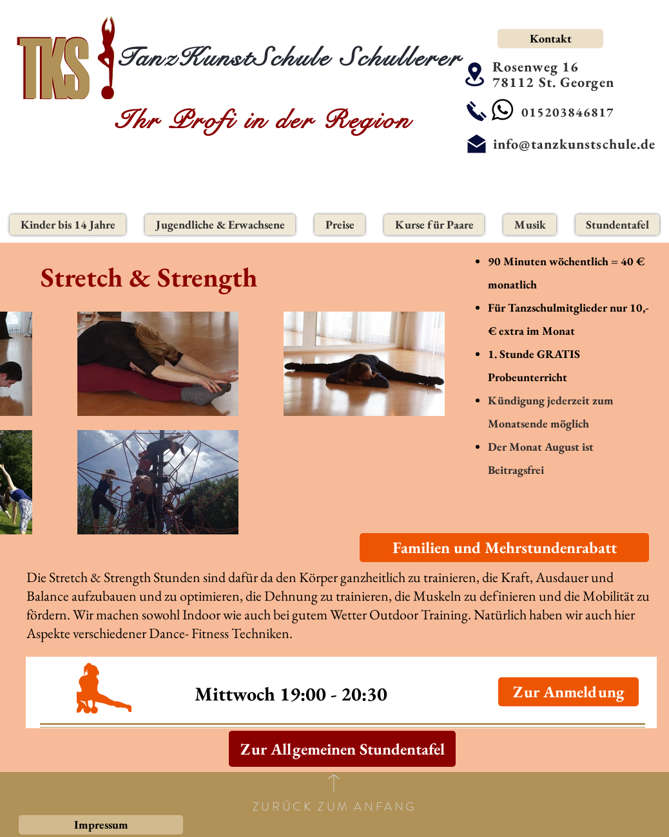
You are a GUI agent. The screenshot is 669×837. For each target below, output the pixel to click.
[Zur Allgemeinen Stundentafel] (342, 749)
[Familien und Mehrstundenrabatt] (504, 547)
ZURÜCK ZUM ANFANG (334, 806)
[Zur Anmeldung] (568, 691)
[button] (68, 224)
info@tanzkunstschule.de (574, 144)
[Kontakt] (550, 38)
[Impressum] (101, 824)
